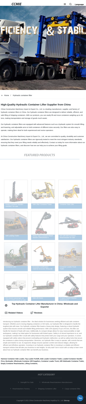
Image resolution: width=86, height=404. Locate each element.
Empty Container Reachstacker (12, 363)
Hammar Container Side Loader (12, 359)
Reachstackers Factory (21, 389)
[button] (64, 4)
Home (6, 95)
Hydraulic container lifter (22, 95)
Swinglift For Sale (27, 382)
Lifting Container (31, 363)
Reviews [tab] (36, 312)
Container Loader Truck (50, 361)
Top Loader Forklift (32, 359)
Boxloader (9, 361)
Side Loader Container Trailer (51, 359)
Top (80, 398)
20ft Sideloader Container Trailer (72, 361)
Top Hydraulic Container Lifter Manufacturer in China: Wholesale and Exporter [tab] (41, 305)
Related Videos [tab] (14, 312)
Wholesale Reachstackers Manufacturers (57, 382)
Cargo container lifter (73, 389)
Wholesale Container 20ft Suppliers (27, 361)
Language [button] (79, 4)
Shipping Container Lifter (48, 389)
